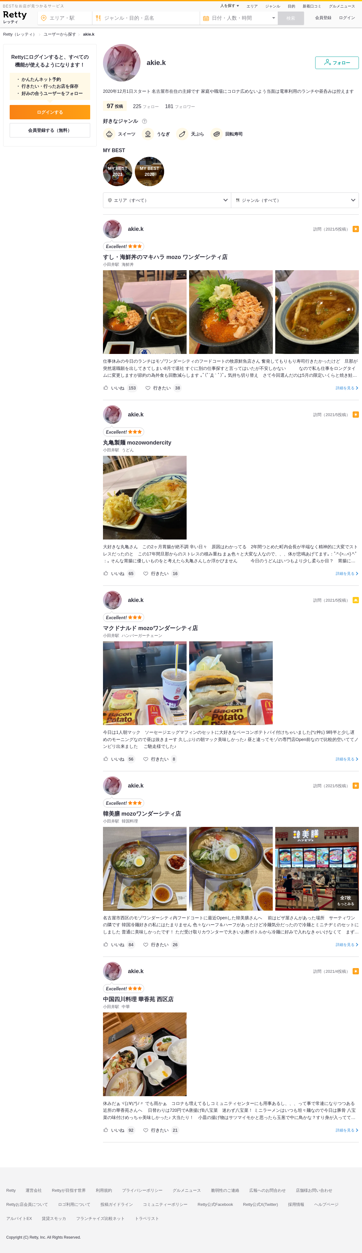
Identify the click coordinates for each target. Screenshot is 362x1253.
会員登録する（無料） (50, 130)
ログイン (347, 17)
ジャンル (272, 6)
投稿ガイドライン (116, 1204)
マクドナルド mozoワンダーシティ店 (150, 628)
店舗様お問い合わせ (314, 1190)
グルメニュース (342, 6)
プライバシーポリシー (142, 1190)
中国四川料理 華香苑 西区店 (138, 999)
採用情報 (296, 1204)
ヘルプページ (326, 1204)
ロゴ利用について (74, 1204)
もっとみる (345, 900)
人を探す (227, 5)
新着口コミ (312, 6)
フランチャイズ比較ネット (100, 1218)
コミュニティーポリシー (165, 1204)
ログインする (50, 112)
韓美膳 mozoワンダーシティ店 (142, 814)
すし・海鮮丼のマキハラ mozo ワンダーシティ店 (165, 257)
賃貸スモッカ (54, 1218)
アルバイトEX (19, 1218)
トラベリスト (147, 1218)
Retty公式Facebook (215, 1204)
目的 (291, 6)
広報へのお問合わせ (267, 1190)
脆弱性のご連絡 (225, 1190)
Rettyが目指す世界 (69, 1190)
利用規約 (104, 1190)
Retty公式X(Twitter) (260, 1204)
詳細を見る (345, 388)
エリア (252, 6)
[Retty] (15, 16)
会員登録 (323, 17)
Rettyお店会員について (27, 1204)
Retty (11, 1190)
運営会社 (34, 1190)
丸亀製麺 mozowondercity (137, 443)
